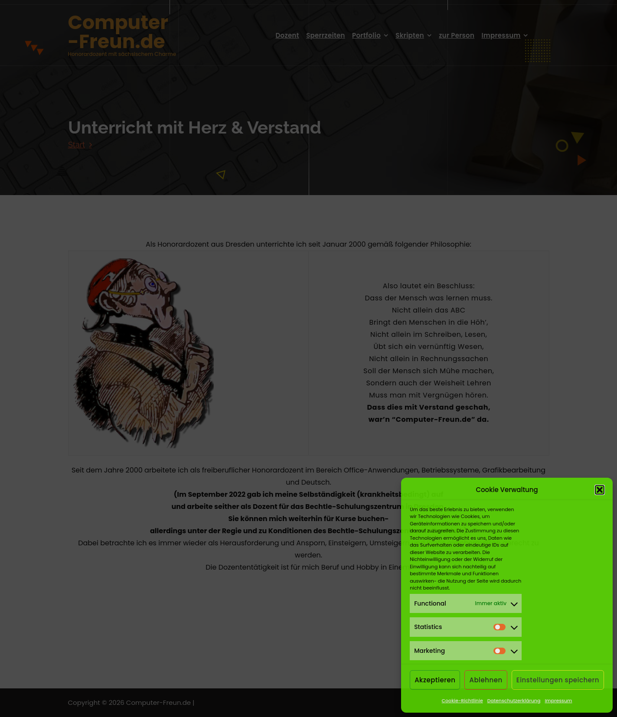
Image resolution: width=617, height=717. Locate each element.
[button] (599, 490)
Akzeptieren (435, 679)
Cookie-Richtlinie (462, 700)
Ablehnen (485, 679)
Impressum (558, 700)
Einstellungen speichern (557, 679)
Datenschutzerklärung (514, 700)
